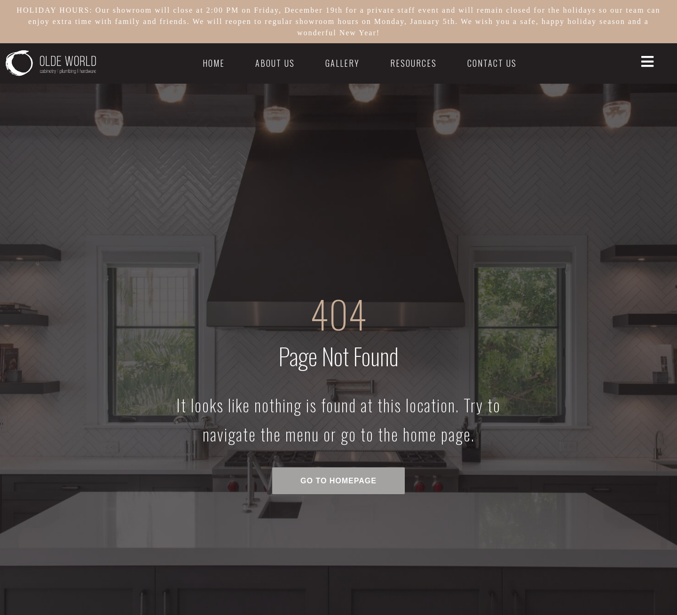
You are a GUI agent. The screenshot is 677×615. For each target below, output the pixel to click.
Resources (413, 63)
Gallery (342, 63)
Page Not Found (338, 355)
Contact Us (492, 63)
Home (214, 63)
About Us (275, 63)
